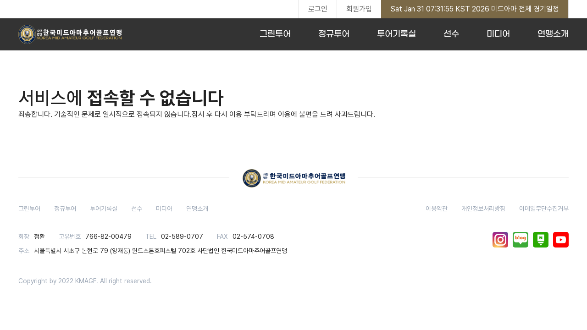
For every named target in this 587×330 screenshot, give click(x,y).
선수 (451, 34)
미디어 (498, 34)
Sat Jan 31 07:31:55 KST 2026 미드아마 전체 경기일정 (474, 9)
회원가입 (359, 9)
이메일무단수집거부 (544, 208)
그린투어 (275, 34)
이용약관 (437, 208)
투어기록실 (396, 34)
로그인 (317, 9)
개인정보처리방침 (483, 208)
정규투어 (333, 34)
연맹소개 (553, 34)
